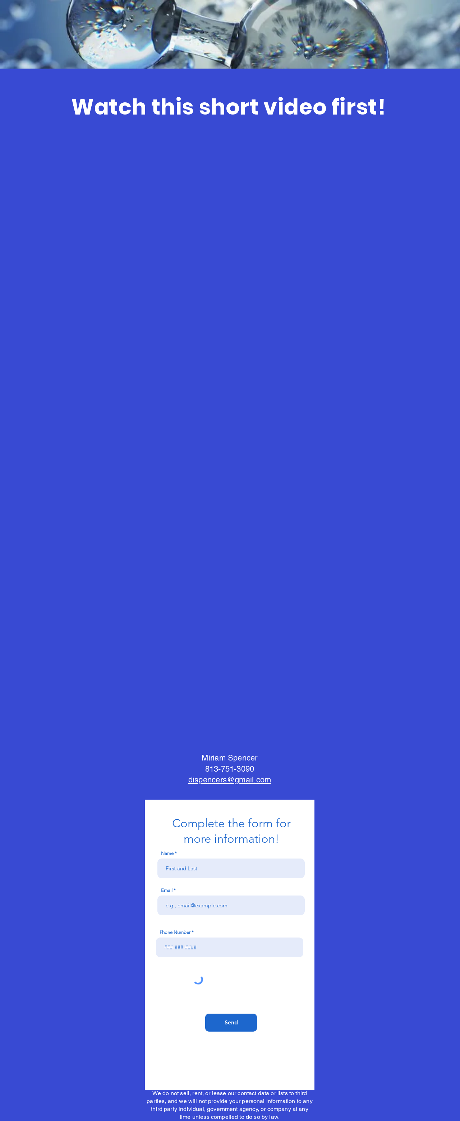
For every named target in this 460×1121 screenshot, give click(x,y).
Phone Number (175, 932)
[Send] (231, 1023)
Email (166, 890)
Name (167, 853)
